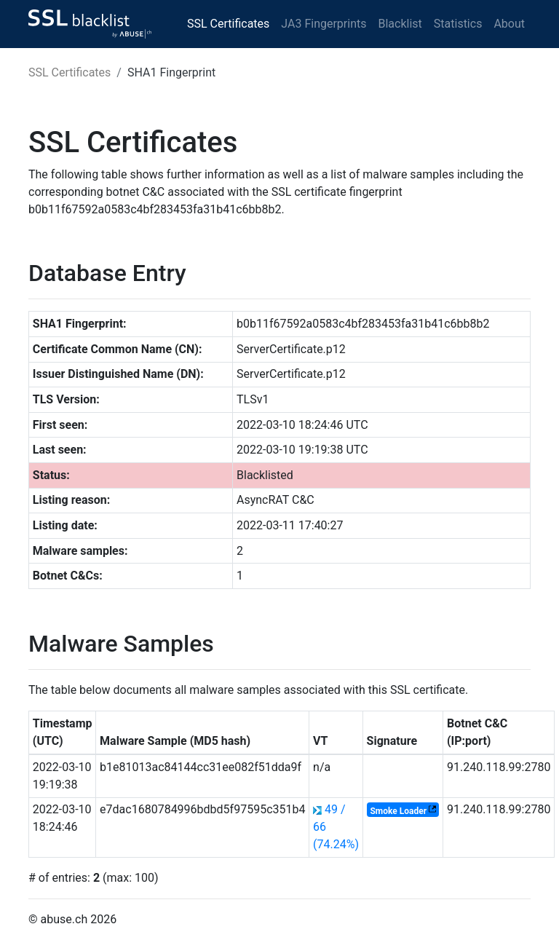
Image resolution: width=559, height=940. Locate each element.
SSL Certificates (228, 24)
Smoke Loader (398, 810)
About (509, 24)
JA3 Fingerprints (323, 24)
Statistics (458, 24)
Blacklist (399, 24)
